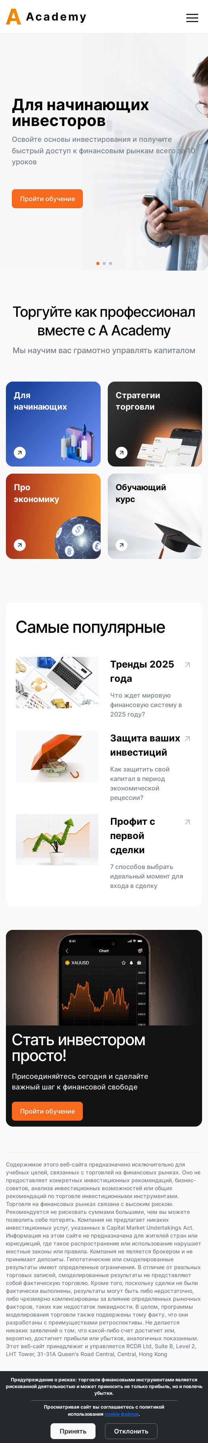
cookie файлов (122, 1414)
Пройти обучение (47, 198)
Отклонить (131, 1430)
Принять (73, 1430)
